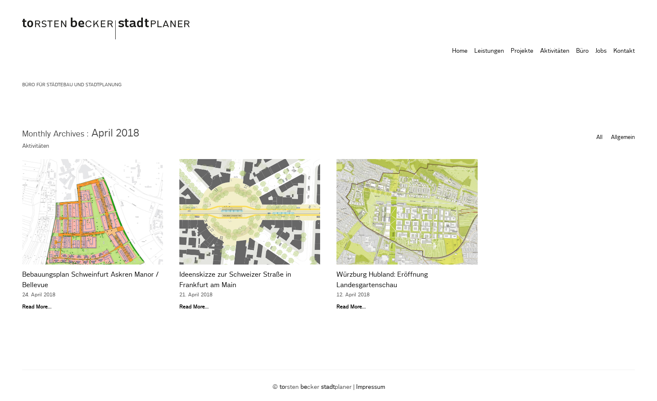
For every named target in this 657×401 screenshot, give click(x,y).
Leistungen (489, 51)
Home (460, 51)
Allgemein (623, 137)
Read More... (37, 306)
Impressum (370, 387)
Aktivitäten (554, 51)
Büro (582, 51)
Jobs (601, 51)
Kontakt (624, 51)
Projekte (522, 51)
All (599, 137)
